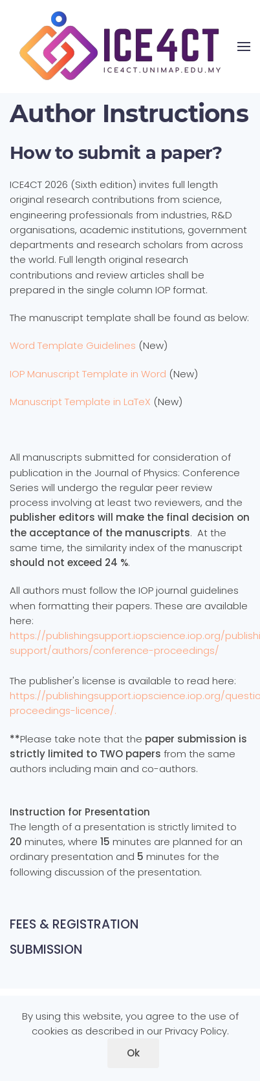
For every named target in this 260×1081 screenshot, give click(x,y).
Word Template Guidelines (73, 345)
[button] (243, 46)
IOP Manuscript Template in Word (89, 374)
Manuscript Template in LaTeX (80, 401)
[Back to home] (123, 46)
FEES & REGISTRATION (74, 924)
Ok (133, 1053)
